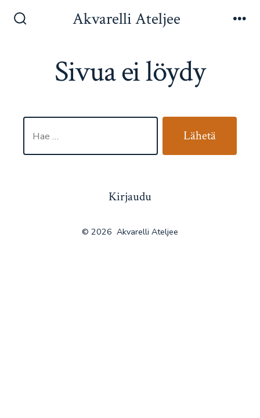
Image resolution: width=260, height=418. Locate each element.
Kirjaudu (130, 196)
